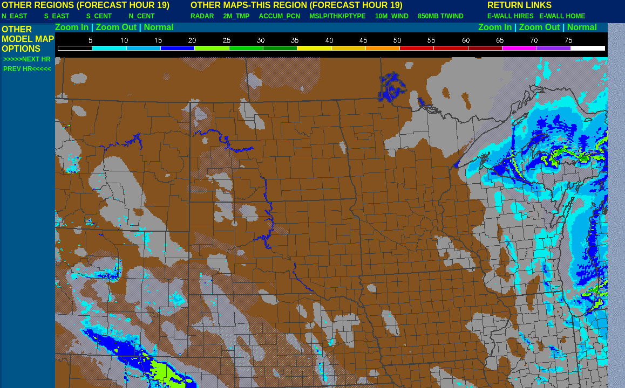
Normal (159, 27)
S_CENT (99, 16)
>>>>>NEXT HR (27, 59)
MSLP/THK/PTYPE (338, 16)
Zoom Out (116, 27)
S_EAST (57, 16)
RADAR (202, 16)
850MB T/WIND (441, 16)
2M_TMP (236, 16)
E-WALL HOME (562, 16)
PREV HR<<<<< (27, 69)
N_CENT (142, 16)
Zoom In (72, 27)
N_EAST (14, 16)
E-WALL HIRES (512, 16)
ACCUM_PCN (280, 16)
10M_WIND (392, 16)
